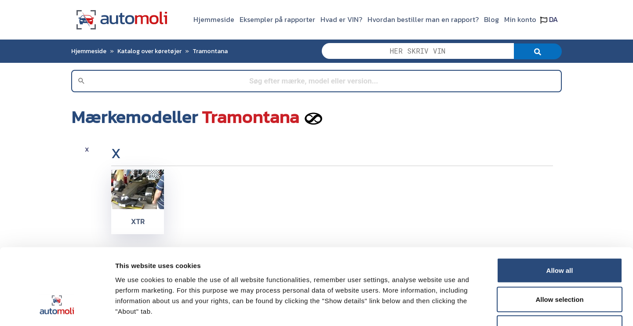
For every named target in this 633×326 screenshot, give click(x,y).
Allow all (559, 210)
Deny (560, 268)
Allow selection (559, 239)
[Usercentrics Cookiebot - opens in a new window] (56, 308)
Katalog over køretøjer (149, 51)
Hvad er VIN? (341, 19)
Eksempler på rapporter (277, 19)
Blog (491, 19)
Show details (461, 308)
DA (549, 19)
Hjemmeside (213, 19)
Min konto (520, 19)
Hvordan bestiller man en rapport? (423, 19)
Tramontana (210, 51)
